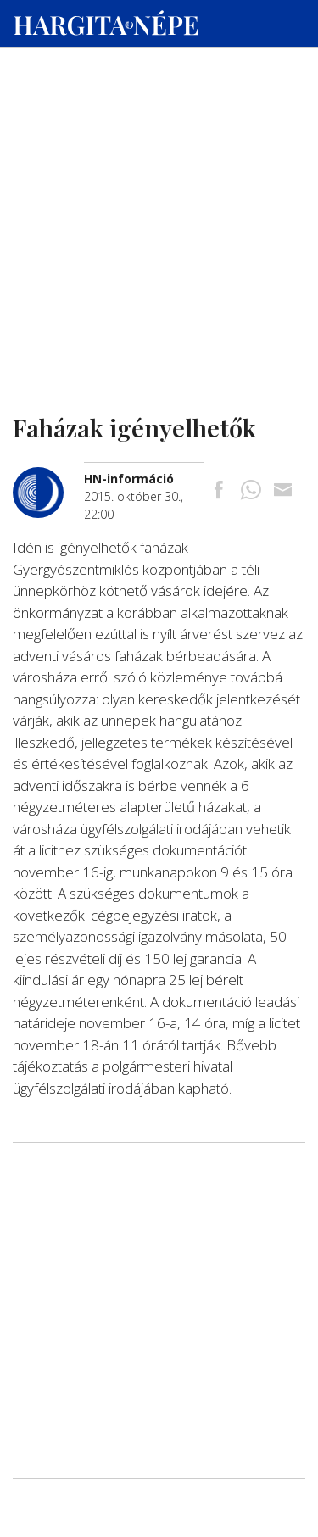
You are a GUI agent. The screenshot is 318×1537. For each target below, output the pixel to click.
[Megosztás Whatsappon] (251, 491)
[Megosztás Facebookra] (219, 491)
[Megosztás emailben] (282, 491)
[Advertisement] (159, 162)
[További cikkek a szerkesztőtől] (48, 476)
